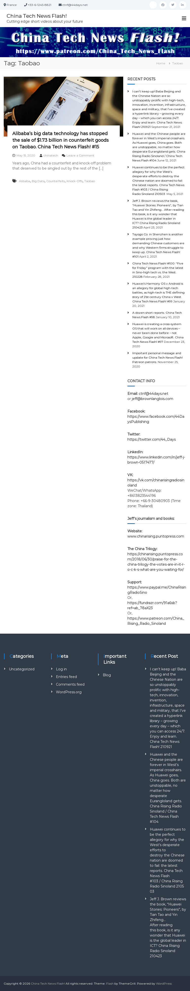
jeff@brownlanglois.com (152, 399)
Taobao (89, 181)
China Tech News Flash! (39, 16)
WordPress (164, 983)
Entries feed (66, 677)
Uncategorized (22, 669)
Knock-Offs (75, 181)
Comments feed (70, 684)
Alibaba (24, 181)
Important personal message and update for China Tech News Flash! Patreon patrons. (157, 357)
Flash (110, 983)
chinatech (51, 155)
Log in (61, 669)
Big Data (38, 181)
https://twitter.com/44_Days (151, 439)
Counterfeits (55, 181)
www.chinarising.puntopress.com (155, 536)
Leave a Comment (80, 155)
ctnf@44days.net (153, 393)
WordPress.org (69, 692)
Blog (107, 675)
